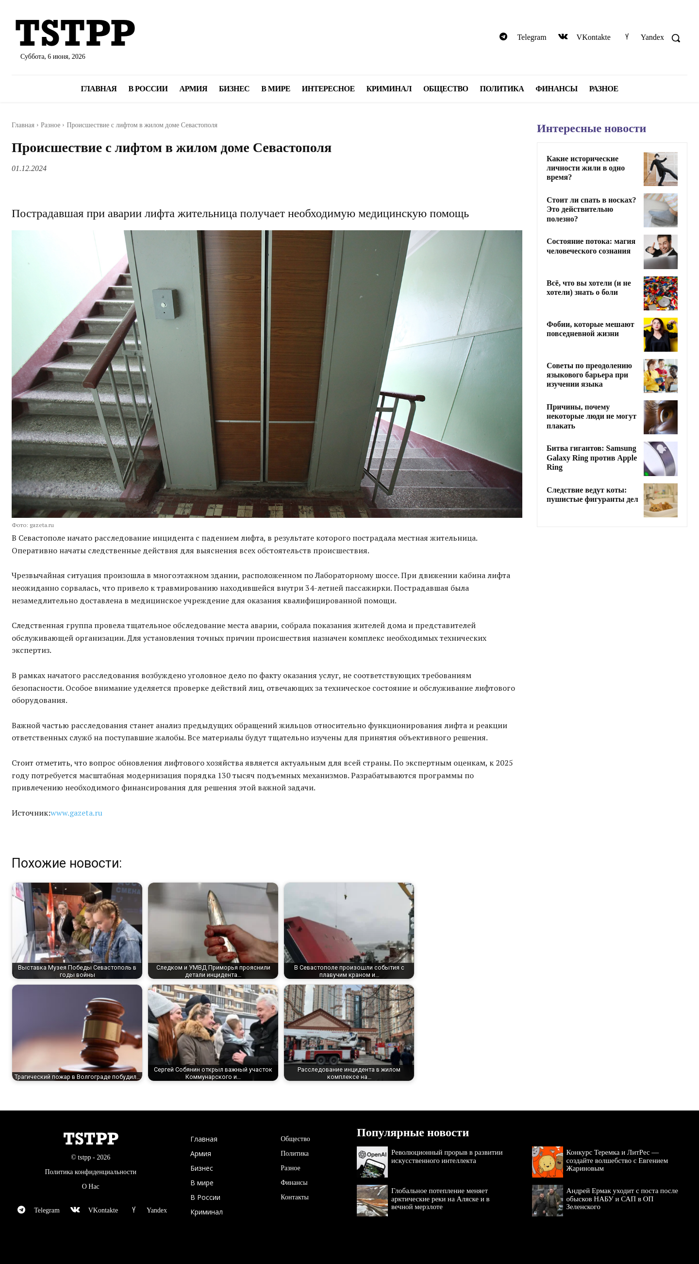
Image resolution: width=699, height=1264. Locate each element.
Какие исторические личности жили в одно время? (586, 167)
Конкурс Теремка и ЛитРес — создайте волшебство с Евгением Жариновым (617, 1160)
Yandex (652, 37)
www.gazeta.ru (76, 812)
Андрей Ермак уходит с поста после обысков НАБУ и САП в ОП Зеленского (622, 1199)
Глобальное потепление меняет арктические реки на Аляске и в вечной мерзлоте (440, 1199)
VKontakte (594, 37)
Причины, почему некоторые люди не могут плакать (591, 416)
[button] (675, 38)
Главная (23, 125)
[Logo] (121, 34)
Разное (50, 125)
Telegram (531, 37)
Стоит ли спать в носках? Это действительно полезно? (591, 209)
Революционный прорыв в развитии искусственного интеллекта (446, 1156)
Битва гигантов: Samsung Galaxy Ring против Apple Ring (592, 457)
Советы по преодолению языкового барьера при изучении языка (589, 374)
